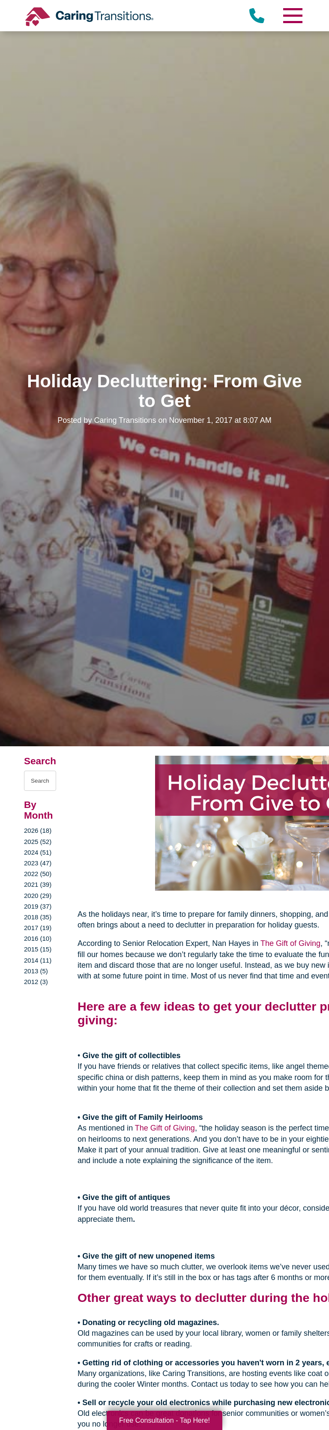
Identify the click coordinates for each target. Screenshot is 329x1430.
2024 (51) (37, 852)
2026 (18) (37, 830)
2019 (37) (37, 906)
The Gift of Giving (290, 943)
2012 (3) (36, 981)
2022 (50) (37, 873)
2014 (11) (37, 960)
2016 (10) (37, 938)
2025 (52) (37, 841)
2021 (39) (37, 884)
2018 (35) (37, 917)
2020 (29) (37, 895)
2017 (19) (37, 927)
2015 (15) (37, 949)
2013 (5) (36, 971)
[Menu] (292, 15)
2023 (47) (37, 863)
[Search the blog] (40, 781)
